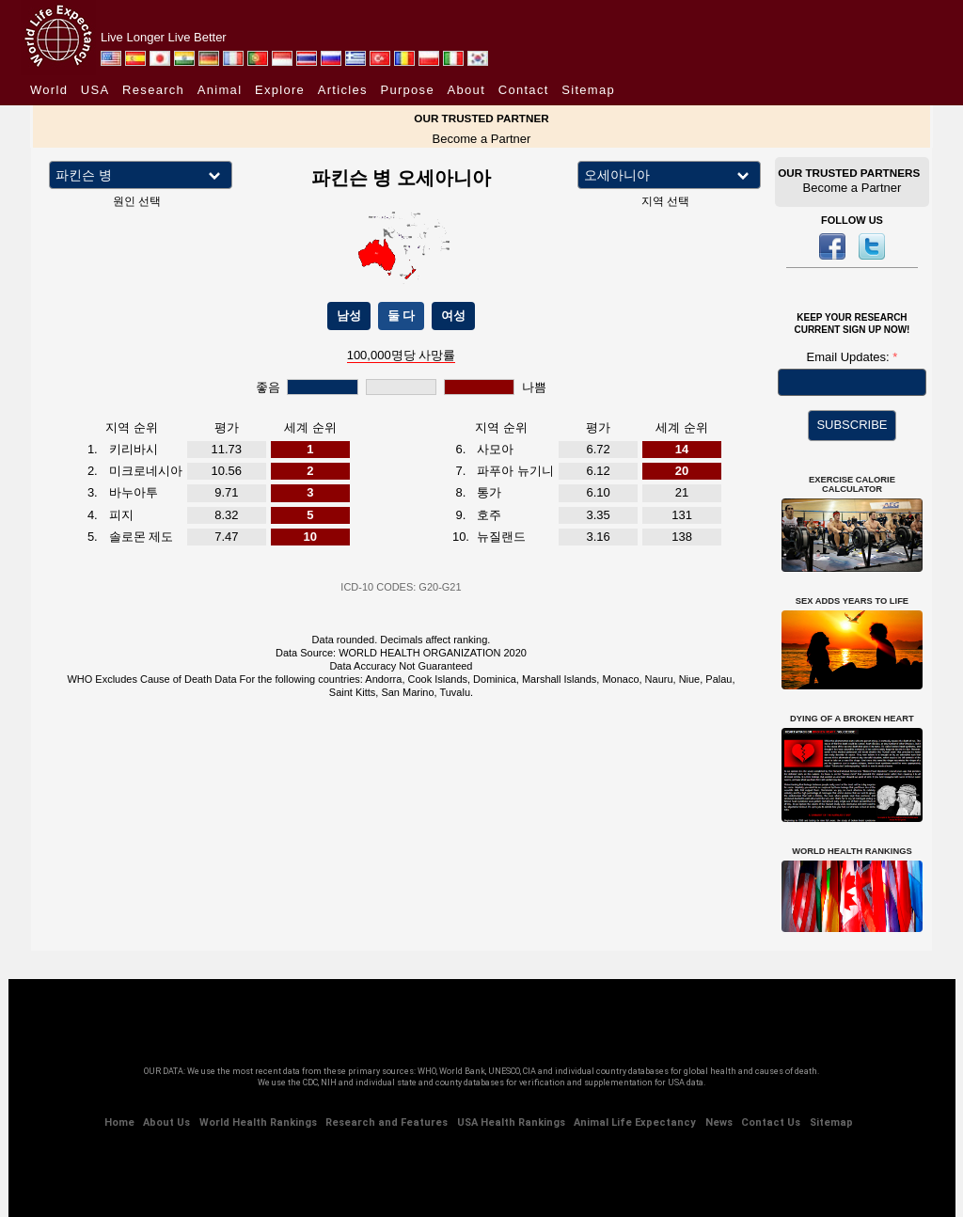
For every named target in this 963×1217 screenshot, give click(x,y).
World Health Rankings (258, 1122)
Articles (343, 90)
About (466, 90)
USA (95, 90)
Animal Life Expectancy (635, 1122)
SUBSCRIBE (851, 425)
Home (119, 1122)
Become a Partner (482, 139)
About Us (166, 1122)
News (719, 1122)
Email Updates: (850, 357)
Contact (523, 90)
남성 (349, 315)
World (49, 90)
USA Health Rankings (511, 1122)
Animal (220, 90)
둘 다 (401, 315)
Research (153, 90)
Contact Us (770, 1122)
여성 (453, 315)
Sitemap (588, 90)
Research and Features (386, 1122)
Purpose (407, 90)
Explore (280, 90)
